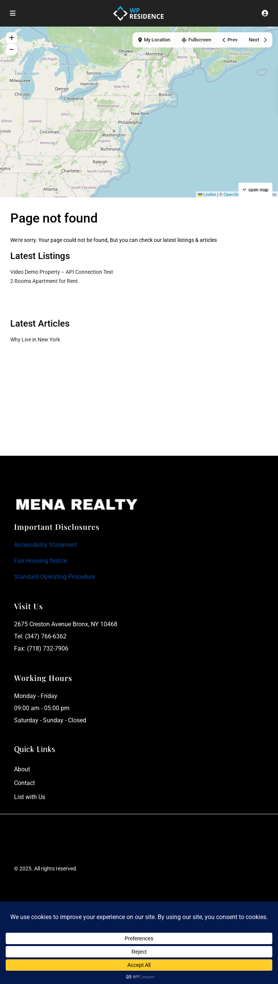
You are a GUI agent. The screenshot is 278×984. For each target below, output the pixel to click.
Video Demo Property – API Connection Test (61, 272)
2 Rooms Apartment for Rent (44, 281)
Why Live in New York (35, 339)
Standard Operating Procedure (54, 576)
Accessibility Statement (45, 544)
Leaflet (207, 194)
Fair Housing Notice (40, 560)
